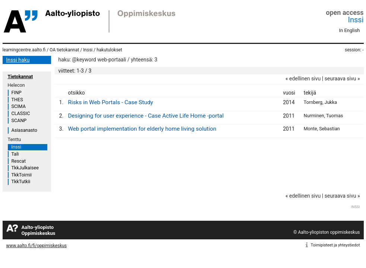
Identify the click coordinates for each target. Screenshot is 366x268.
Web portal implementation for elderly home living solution (142, 128)
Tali (15, 154)
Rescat (19, 161)
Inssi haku (18, 60)
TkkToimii (22, 175)
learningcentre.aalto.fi (24, 49)
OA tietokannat (64, 49)
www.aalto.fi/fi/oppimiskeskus (36, 245)
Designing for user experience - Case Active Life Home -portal (145, 115)
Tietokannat (20, 76)
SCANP (19, 120)
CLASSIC (21, 113)
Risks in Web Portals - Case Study (110, 102)
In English (349, 30)
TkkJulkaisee (25, 167)
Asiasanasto (24, 130)
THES (17, 99)
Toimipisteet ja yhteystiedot (335, 245)
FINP (17, 92)
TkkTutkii (21, 181)
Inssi (356, 19)
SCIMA (19, 106)
